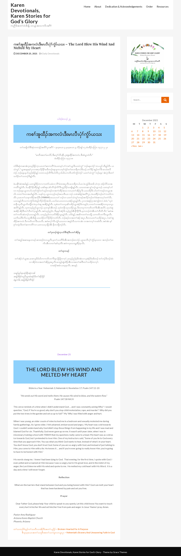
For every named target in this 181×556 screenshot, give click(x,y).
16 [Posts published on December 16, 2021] (148, 135)
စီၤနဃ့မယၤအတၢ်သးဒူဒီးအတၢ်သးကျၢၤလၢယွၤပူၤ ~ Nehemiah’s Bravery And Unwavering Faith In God (68, 532)
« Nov (134, 146)
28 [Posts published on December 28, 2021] (138, 142)
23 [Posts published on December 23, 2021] (148, 138)
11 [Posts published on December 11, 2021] (159, 131)
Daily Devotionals (50, 53)
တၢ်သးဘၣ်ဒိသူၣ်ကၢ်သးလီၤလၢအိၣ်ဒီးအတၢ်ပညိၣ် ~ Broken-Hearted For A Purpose (50, 529)
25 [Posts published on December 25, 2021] (159, 138)
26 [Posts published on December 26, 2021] (165, 138)
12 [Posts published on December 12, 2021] (165, 131)
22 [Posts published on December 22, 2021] (143, 138)
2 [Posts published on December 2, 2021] (148, 127)
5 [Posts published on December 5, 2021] (164, 127)
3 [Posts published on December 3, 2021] (153, 127)
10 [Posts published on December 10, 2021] (154, 131)
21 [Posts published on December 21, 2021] (138, 138)
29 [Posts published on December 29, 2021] (143, 142)
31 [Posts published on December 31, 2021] (154, 142)
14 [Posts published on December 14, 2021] (138, 135)
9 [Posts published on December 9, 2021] (148, 131)
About (97, 6)
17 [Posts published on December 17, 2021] (154, 135)
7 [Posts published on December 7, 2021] (137, 131)
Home (87, 6)
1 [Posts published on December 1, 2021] (142, 127)
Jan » (140, 146)
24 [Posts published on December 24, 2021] (154, 138)
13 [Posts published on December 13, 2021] (132, 135)
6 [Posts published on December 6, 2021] (132, 131)
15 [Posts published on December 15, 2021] (143, 135)
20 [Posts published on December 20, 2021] (132, 138)
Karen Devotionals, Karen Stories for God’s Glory (30, 13)
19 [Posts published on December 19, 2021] (165, 135)
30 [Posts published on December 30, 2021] (148, 142)
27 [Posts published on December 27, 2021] (132, 142)
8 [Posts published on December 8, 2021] (142, 131)
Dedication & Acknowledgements (123, 6)
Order (149, 6)
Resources (163, 6)
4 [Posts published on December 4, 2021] (159, 127)
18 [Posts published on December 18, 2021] (159, 135)
